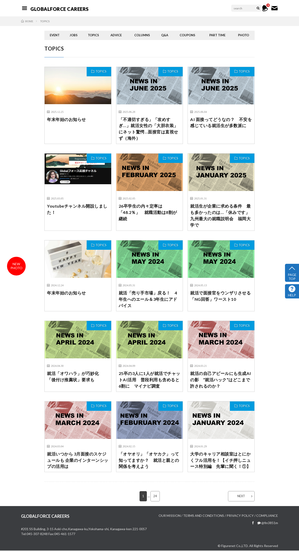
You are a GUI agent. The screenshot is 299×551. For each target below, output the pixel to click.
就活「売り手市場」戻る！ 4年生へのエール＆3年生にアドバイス (148, 299)
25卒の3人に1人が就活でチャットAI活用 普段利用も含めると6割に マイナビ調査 (149, 380)
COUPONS (187, 35)
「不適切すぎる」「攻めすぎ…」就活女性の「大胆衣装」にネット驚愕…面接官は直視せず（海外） (148, 129)
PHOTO (243, 35)
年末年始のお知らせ (66, 119)
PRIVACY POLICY (240, 516)
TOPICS (93, 35)
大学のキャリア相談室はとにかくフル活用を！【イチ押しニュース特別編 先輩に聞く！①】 (220, 460)
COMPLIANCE (267, 516)
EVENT (55, 35)
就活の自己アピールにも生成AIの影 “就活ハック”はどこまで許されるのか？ (220, 380)
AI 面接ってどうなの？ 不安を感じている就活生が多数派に (221, 122)
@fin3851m (267, 523)
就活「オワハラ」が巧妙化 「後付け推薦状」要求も (75, 376)
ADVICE (116, 35)
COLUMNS (142, 35)
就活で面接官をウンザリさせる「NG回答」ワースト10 (220, 296)
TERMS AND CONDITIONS (203, 516)
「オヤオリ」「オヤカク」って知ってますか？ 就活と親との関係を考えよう (149, 460)
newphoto (16, 266)
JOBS (74, 35)
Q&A (164, 35)
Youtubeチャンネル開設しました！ (77, 209)
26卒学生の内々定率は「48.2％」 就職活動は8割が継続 (148, 212)
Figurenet (228, 546)
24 (155, 496)
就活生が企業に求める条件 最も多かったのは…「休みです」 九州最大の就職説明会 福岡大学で (221, 216)
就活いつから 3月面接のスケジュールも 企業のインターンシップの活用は (77, 460)
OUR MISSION (170, 516)
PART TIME (217, 35)
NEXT (241, 496)
